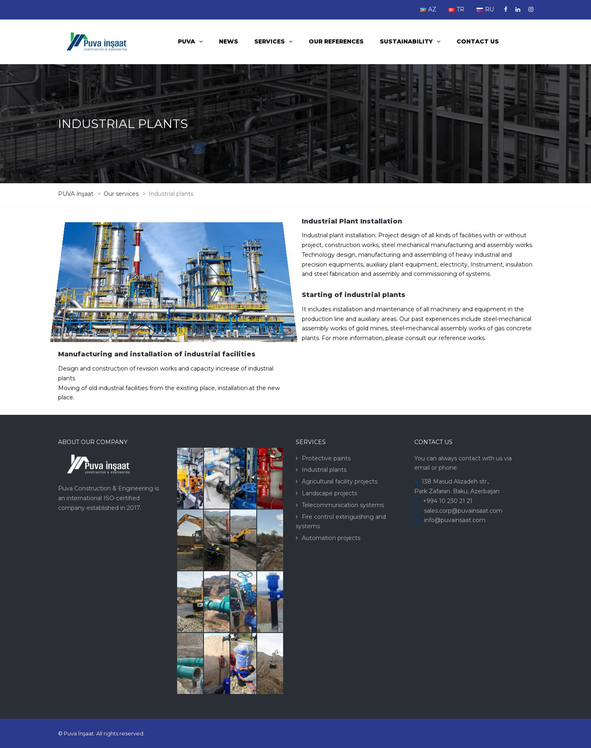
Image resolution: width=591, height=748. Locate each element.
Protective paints (326, 458)
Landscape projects (329, 493)
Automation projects (331, 538)
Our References (336, 41)
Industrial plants (324, 469)
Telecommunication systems (343, 505)
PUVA (186, 41)
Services (269, 41)
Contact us (478, 41)
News (228, 41)
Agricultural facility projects (339, 481)
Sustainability (406, 41)
